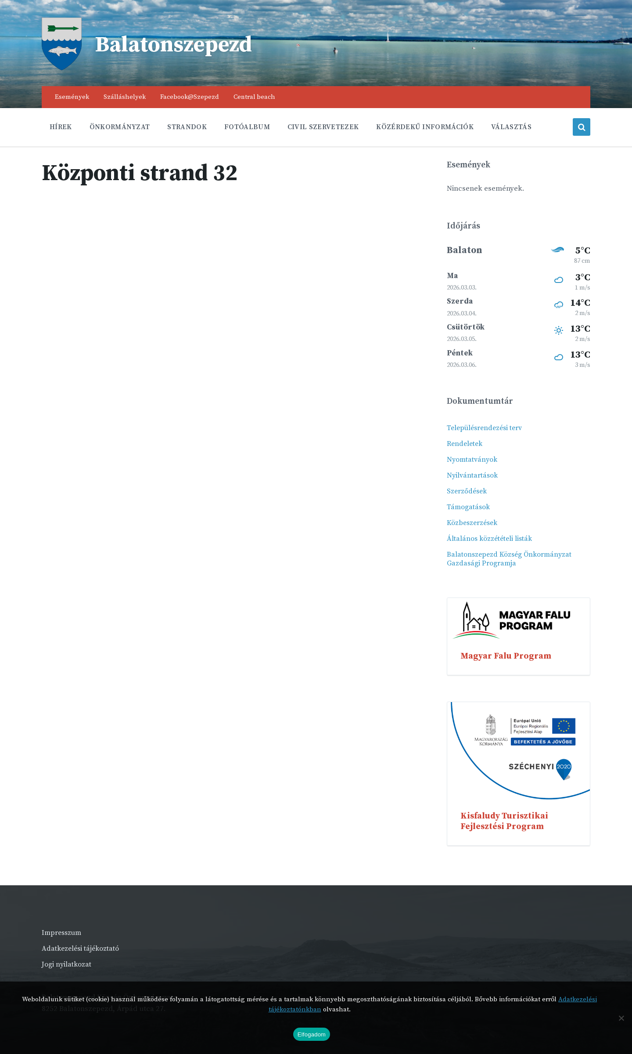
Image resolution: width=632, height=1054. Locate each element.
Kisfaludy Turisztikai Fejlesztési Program (504, 821)
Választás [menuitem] (511, 127)
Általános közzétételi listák (489, 538)
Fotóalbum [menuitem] (247, 127)
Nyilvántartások (472, 475)
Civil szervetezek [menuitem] (323, 127)
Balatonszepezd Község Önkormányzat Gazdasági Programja (509, 559)
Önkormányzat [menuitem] (120, 127)
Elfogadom (312, 1034)
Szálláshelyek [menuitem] (125, 97)
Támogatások (468, 507)
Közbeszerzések (472, 522)
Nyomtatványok (472, 459)
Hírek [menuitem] (61, 127)
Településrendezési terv (484, 428)
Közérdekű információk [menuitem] (425, 127)
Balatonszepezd (175, 45)
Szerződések (467, 491)
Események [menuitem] (72, 97)
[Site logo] (62, 68)
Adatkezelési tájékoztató (80, 948)
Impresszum (61, 932)
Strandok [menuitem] (187, 127)
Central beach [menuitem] (254, 97)
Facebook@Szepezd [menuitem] (189, 97)
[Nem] (621, 1018)
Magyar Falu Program (505, 656)
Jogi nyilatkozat (66, 964)
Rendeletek (464, 443)
